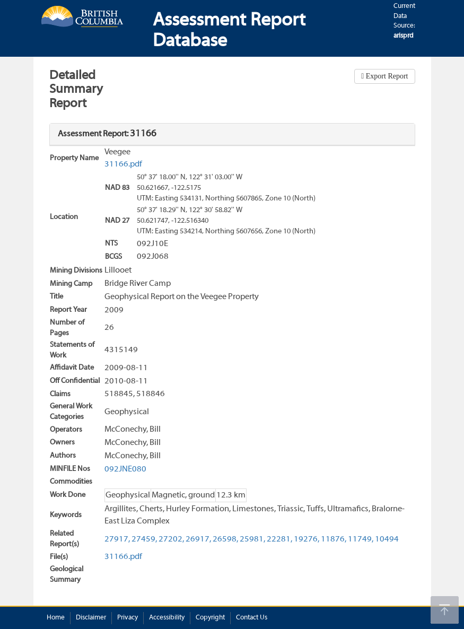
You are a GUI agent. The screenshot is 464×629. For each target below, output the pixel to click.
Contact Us (251, 618)
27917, (117, 539)
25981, (252, 539)
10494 (387, 539)
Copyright (210, 618)
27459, (144, 539)
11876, (333, 539)
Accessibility (167, 618)
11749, (360, 539)
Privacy (127, 618)
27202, (171, 539)
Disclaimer (91, 618)
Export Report (386, 76)
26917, (198, 539)
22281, (279, 539)
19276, (306, 539)
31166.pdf (123, 164)
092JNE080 (125, 469)
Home (56, 618)
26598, (225, 539)
